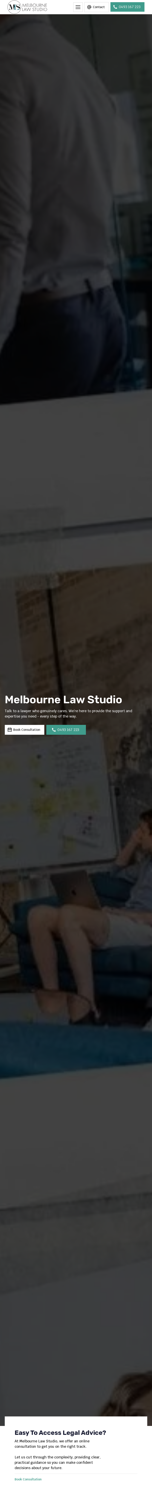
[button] (78, 7)
